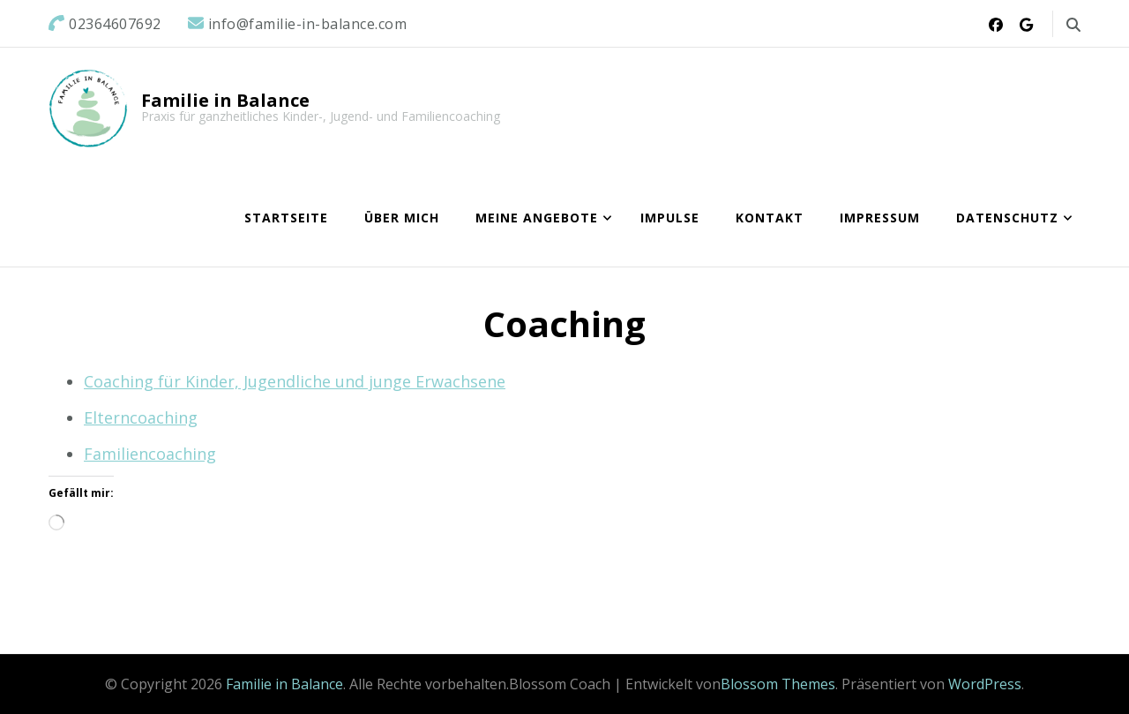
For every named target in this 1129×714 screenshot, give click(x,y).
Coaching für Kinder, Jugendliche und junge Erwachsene (294, 381)
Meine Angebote (536, 217)
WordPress (984, 684)
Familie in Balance (225, 100)
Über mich (401, 217)
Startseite (286, 217)
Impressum (880, 217)
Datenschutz (1007, 217)
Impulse (669, 217)
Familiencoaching (150, 453)
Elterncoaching (141, 417)
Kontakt (770, 217)
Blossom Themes (778, 684)
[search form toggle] (1073, 25)
